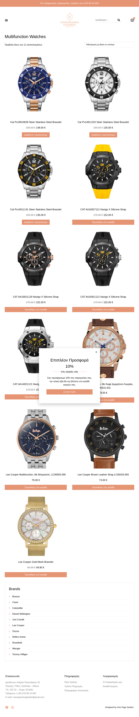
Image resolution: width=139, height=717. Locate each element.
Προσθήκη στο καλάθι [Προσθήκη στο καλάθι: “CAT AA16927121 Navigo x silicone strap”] (103, 222)
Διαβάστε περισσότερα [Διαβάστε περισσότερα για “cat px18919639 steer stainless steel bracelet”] (35, 135)
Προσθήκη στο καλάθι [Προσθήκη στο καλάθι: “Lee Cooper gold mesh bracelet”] (36, 574)
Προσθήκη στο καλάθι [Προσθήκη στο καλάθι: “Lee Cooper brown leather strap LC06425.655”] (103, 487)
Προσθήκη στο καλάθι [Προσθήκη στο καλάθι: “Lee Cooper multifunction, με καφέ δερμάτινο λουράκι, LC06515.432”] (103, 400)
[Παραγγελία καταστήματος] (109, 44)
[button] (6, 20)
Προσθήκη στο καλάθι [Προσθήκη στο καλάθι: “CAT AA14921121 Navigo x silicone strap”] (36, 397)
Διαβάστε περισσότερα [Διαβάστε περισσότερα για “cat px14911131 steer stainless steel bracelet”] (35, 222)
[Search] (118, 20)
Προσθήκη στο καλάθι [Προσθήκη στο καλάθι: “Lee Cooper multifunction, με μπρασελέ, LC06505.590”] (36, 487)
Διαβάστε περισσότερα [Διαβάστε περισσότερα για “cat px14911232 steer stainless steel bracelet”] (103, 135)
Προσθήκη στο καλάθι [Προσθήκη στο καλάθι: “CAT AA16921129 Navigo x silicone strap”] (36, 309)
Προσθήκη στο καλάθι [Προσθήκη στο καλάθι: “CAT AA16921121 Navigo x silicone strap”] (103, 309)
